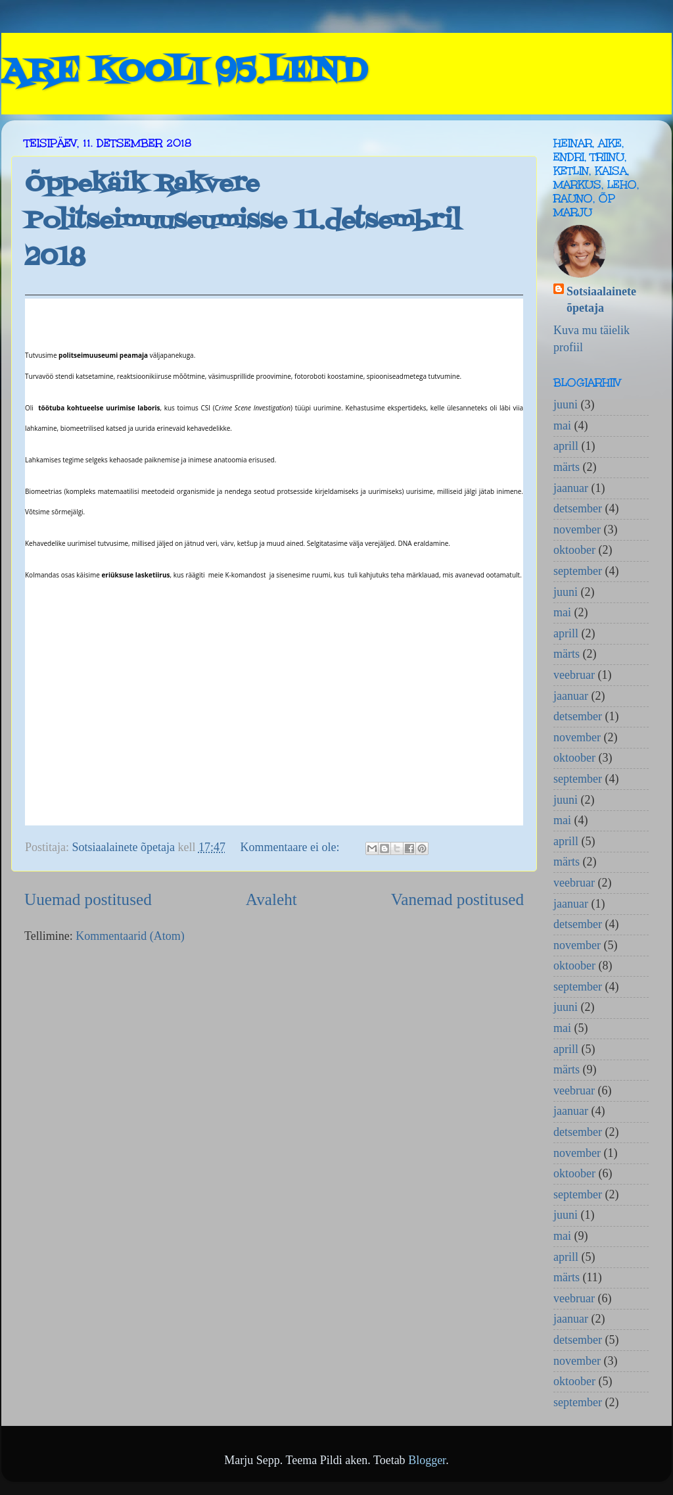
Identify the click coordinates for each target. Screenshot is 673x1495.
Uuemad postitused (88, 899)
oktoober (574, 549)
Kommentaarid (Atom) (130, 936)
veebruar (574, 674)
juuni (565, 404)
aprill (565, 446)
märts (566, 467)
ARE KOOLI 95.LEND (184, 72)
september (577, 570)
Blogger (427, 1460)
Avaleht (271, 899)
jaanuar (570, 488)
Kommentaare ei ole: (291, 847)
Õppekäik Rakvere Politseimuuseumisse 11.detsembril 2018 (243, 221)
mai (562, 425)
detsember (577, 508)
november (577, 529)
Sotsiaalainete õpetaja (601, 299)
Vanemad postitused (457, 899)
